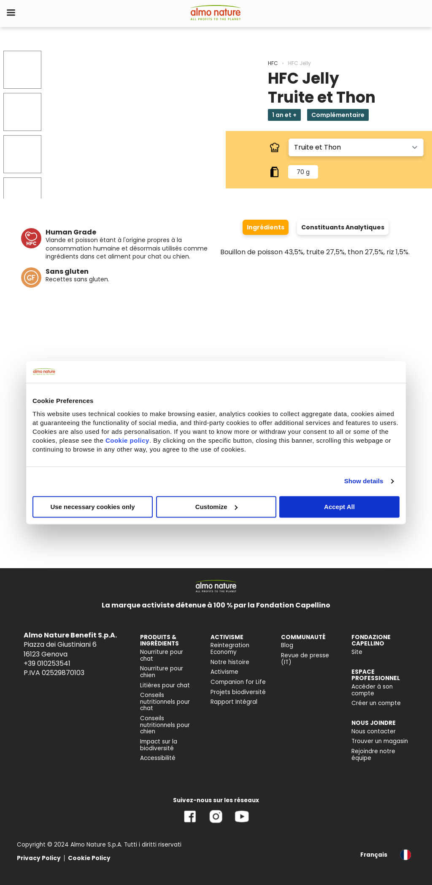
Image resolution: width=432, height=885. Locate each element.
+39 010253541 (47, 663)
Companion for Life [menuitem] (238, 682)
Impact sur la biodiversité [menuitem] (158, 745)
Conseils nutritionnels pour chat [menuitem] (165, 701)
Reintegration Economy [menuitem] (230, 648)
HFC (273, 63)
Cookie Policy (89, 858)
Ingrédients (265, 227)
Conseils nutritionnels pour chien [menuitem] (165, 724)
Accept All (339, 506)
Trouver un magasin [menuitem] (379, 741)
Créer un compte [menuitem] (376, 703)
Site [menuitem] (356, 652)
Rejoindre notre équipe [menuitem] (373, 754)
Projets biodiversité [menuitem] (238, 692)
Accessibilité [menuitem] (158, 758)
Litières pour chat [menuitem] (165, 685)
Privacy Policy (39, 858)
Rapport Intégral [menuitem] (234, 702)
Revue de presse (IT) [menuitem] (305, 658)
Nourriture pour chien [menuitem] (161, 671)
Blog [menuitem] (287, 645)
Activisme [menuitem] (224, 672)
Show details (363, 481)
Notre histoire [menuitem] (230, 662)
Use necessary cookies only (92, 506)
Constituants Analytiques (342, 227)
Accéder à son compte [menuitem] (372, 690)
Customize (216, 506)
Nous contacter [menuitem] (373, 731)
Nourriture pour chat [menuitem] (161, 655)
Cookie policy (127, 440)
